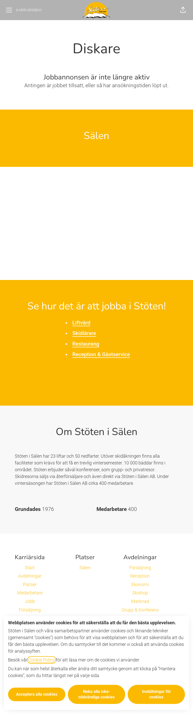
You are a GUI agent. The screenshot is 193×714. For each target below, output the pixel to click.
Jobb (30, 601)
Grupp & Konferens (140, 609)
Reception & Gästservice (101, 354)
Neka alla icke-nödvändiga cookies (96, 694)
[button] (183, 10)
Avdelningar (29, 576)
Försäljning (30, 609)
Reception (140, 576)
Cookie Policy (41, 659)
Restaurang (85, 344)
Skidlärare (84, 333)
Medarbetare (29, 592)
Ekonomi (140, 584)
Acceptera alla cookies (36, 694)
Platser (30, 584)
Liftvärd (81, 323)
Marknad (140, 601)
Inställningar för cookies (156, 694)
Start (30, 567)
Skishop (140, 592)
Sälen (84, 567)
